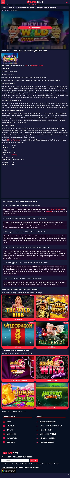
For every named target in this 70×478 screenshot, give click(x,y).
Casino (9, 5)
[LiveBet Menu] (3, 2)
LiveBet (3, 5)
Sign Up (33, 460)
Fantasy (14, 155)
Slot (26, 66)
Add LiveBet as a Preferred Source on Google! (20, 469)
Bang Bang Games (21, 5)
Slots (13, 5)
